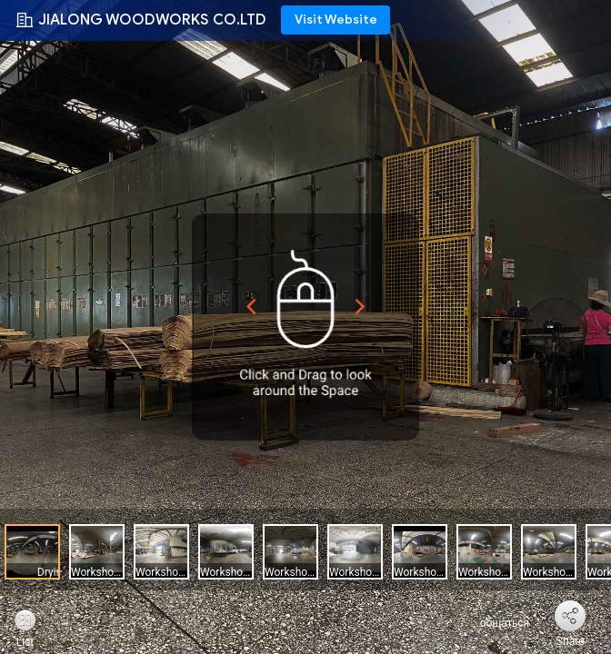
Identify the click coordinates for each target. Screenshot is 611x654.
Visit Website (336, 19)
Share (570, 641)
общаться (494, 623)
